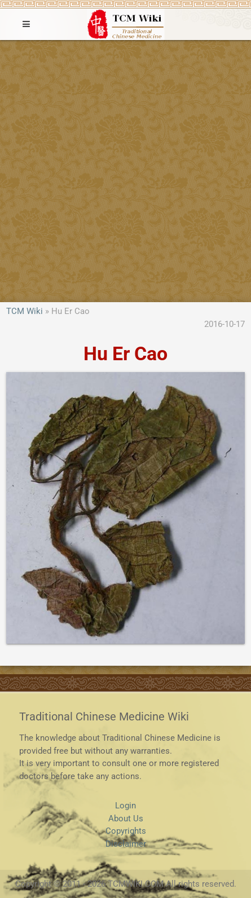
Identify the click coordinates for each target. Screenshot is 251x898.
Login (125, 805)
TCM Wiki (24, 311)
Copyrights (125, 831)
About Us (125, 818)
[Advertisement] (125, 171)
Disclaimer (125, 844)
